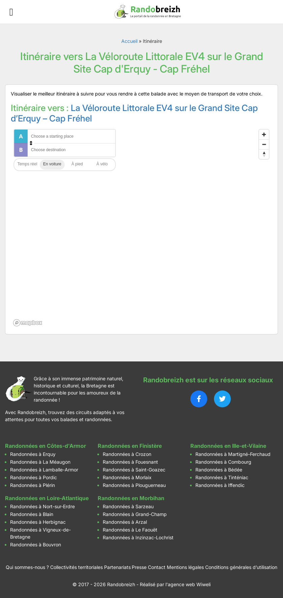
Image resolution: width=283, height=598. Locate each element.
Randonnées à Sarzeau (128, 506)
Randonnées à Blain (31, 514)
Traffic (27, 165)
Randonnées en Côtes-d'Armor (45, 445)
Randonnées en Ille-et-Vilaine (228, 445)
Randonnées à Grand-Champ (135, 514)
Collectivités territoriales (76, 567)
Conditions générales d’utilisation (241, 567)
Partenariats (117, 567)
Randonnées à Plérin (32, 485)
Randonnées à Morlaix (127, 477)
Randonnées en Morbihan (131, 498)
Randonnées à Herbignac (38, 522)
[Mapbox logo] (27, 323)
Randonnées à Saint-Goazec (134, 469)
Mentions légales (185, 567)
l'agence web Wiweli (188, 584)
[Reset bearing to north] (264, 154)
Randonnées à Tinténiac (221, 477)
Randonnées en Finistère (130, 445)
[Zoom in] (264, 134)
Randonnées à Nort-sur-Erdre (42, 506)
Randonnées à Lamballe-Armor (44, 469)
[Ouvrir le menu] (11, 12)
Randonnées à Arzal (125, 522)
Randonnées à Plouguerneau (134, 485)
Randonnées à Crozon (127, 454)
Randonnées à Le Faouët (130, 530)
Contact (156, 567)
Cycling (102, 165)
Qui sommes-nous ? (27, 567)
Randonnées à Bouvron (35, 544)
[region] (141, 227)
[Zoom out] (264, 144)
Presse (139, 567)
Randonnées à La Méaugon (40, 462)
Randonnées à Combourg (223, 462)
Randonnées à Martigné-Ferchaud (233, 454)
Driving (52, 165)
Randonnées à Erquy (33, 454)
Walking (77, 165)
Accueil (129, 41)
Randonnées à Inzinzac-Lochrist (138, 537)
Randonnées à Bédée (218, 469)
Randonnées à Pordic (33, 477)
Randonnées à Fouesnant (130, 462)
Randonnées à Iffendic (220, 485)
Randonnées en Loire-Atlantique (47, 498)
